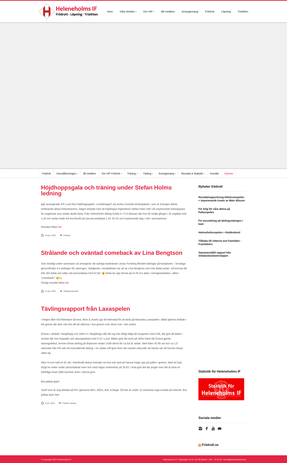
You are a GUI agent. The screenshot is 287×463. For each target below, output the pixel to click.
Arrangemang (190, 11)
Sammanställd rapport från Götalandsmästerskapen (214, 254)
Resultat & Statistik (192, 173)
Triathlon (243, 11)
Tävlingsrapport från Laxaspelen (85, 308)
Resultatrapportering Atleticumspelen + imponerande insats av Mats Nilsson (221, 199)
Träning (131, 173)
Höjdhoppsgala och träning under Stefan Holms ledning (106, 190)
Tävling (147, 173)
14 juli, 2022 (48, 235)
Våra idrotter (127, 11)
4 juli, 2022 (48, 403)
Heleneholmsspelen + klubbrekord (219, 232)
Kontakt (214, 173)
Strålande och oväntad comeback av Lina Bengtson (111, 252)
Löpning (226, 11)
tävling (73, 403)
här (59, 226)
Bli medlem (168, 11)
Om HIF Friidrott (111, 173)
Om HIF (148, 11)
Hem (110, 11)
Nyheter (228, 173)
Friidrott (209, 11)
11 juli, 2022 (48, 291)
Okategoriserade (70, 291)
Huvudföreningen (66, 173)
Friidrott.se (210, 445)
